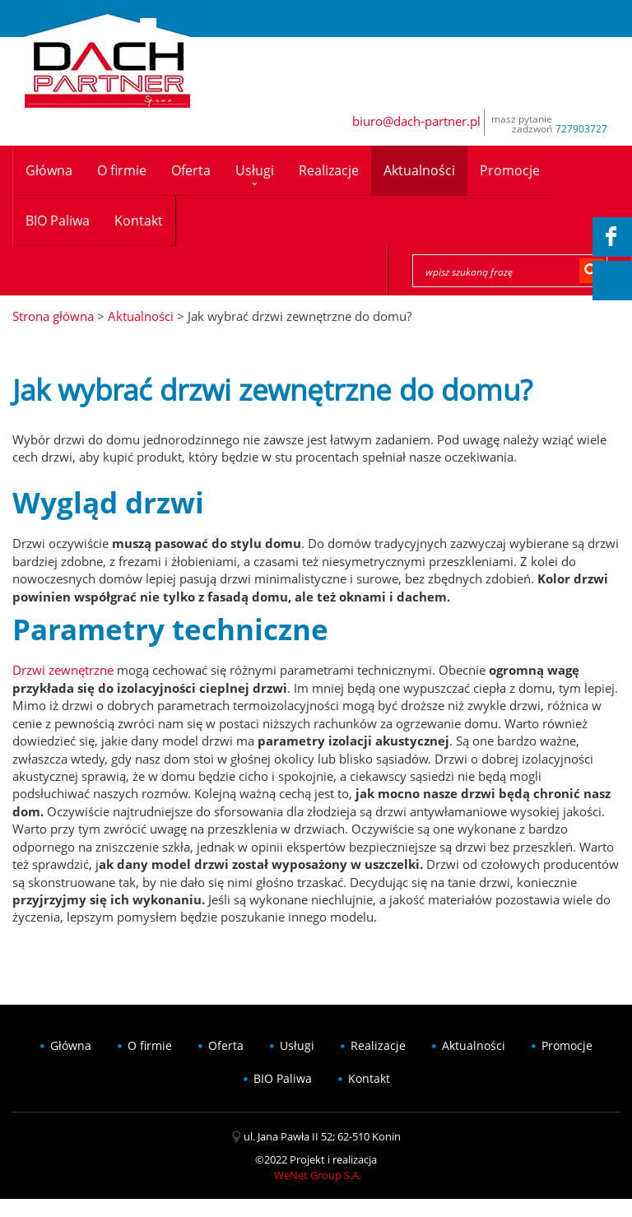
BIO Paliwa (58, 220)
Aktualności (419, 170)
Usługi (254, 170)
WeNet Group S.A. (317, 1175)
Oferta (191, 170)
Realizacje (329, 170)
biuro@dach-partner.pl (416, 121)
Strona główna (53, 316)
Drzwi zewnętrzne (63, 670)
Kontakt (138, 220)
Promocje (510, 170)
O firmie (121, 170)
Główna (49, 170)
